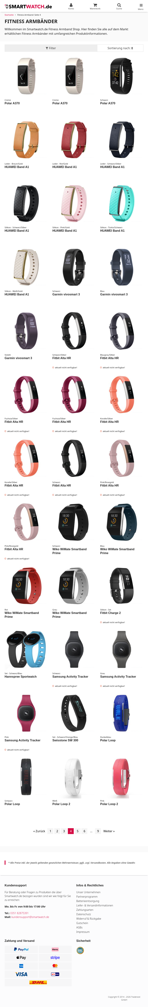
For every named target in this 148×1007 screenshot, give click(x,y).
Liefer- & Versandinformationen (94, 905)
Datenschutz (83, 914)
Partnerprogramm (87, 896)
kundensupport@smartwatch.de (30, 917)
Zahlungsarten (84, 910)
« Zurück (39, 831)
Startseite (9, 14)
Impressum (83, 932)
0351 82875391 (19, 913)
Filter (51, 48)
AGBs (79, 927)
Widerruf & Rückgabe (88, 918)
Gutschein (82, 923)
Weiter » (109, 831)
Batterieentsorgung (87, 901)
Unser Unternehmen (88, 892)
